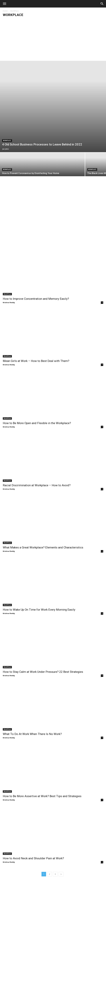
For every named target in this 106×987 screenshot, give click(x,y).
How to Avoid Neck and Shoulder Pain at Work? (33, 858)
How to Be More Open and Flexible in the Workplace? (37, 423)
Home (5, 11)
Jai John (5, 149)
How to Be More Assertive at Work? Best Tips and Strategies (42, 796)
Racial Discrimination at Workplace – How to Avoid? (37, 485)
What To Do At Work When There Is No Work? (32, 734)
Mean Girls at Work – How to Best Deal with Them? (36, 361)
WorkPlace (7, 140)
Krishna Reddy (9, 302)
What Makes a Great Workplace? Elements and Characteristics (43, 547)
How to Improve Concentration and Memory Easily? (36, 298)
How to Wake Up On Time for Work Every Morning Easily (39, 609)
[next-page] (61, 874)
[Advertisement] (53, 39)
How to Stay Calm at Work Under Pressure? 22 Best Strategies (43, 671)
